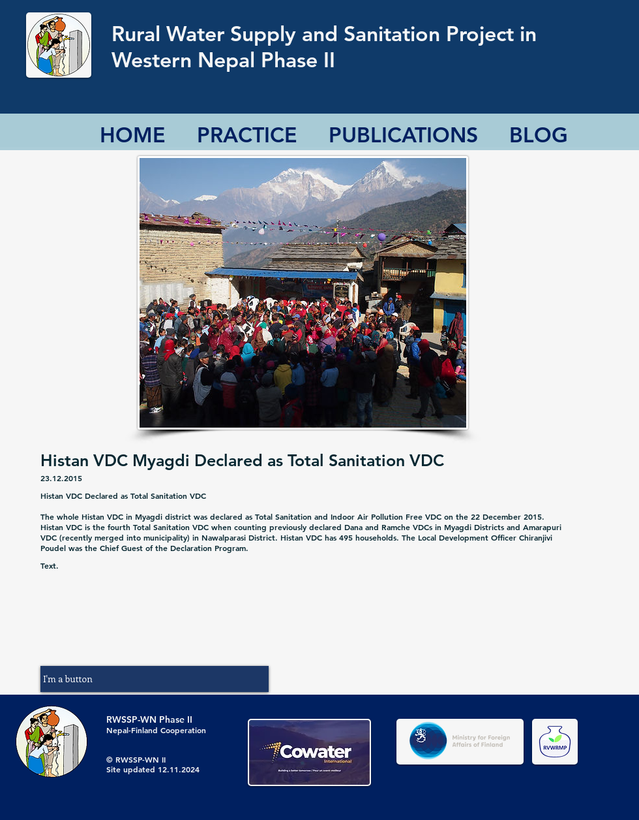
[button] (154, 679)
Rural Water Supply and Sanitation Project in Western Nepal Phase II (324, 46)
